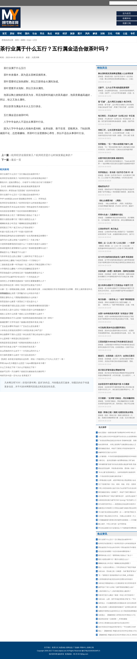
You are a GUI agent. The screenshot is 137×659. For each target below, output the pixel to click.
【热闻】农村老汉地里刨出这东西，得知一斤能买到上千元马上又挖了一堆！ (32, 359)
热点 (50, 33)
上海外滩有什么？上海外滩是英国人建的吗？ (114, 591)
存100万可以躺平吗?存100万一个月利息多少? (19, 277)
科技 (57, 33)
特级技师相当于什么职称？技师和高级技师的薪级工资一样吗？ (27, 318)
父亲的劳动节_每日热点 (108, 229)
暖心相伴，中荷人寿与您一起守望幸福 (112, 524)
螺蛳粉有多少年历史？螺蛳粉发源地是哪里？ (19, 223)
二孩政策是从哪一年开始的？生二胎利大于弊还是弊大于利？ (26, 264)
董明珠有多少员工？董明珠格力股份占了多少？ (20, 215)
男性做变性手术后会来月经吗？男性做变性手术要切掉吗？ (25, 207)
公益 (125, 33)
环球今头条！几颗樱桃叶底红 (110, 215)
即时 (19, 33)
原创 (12, 33)
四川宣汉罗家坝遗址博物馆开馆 (111, 370)
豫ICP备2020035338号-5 (91, 651)
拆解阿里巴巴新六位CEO (107, 452)
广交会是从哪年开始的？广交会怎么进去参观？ (20, 326)
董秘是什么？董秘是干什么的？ (13, 252)
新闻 (23, 40)
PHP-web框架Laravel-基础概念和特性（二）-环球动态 (23, 199)
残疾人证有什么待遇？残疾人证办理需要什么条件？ (22, 314)
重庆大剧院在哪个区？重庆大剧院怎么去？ (18, 219)
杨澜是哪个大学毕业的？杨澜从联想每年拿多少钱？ (22, 322)
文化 (110, 33)
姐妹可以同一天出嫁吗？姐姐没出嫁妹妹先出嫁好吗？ (23, 371)
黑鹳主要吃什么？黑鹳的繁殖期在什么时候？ (19, 297)
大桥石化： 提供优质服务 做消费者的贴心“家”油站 (116, 460)
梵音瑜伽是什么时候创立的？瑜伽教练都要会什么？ (22, 273)
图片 (80, 33)
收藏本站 (127, 18)
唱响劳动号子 (104, 186)
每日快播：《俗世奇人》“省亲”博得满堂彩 (116, 299)
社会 (34, 33)
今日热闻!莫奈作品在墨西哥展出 (112, 327)
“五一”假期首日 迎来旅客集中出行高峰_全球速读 (116, 575)
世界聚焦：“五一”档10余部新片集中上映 (115, 144)
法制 (102, 33)
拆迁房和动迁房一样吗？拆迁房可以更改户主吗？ (21, 285)
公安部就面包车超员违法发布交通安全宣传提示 (115, 579)
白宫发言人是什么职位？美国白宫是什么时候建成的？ (23, 310)
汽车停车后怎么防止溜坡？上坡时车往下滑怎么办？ (22, 256)
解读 (95, 33)
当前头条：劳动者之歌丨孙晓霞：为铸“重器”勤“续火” (117, 571)
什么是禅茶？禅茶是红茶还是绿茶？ (15, 338)
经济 (65, 33)
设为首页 (127, 13)
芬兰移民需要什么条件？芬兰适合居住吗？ (18, 355)
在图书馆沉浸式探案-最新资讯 (111, 158)
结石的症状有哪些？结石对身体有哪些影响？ (19, 211)
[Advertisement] (46, 412)
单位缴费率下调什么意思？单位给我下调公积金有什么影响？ (26, 334)
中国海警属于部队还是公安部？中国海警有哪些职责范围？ (25, 306)
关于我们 (47, 647)
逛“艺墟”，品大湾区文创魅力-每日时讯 (114, 102)
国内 (27, 33)
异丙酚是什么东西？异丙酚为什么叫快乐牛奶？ (20, 293)
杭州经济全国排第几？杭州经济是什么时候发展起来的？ (42, 155)
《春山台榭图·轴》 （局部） (110, 200)
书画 (117, 33)
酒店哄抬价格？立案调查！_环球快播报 (112, 619)
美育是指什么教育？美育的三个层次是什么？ (19, 301)
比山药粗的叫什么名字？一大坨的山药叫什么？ (20, 351)
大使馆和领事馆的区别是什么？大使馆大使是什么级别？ (24, 244)
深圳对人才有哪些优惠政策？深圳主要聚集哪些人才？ (23, 281)
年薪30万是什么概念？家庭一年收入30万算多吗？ (116, 595)
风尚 (87, 33)
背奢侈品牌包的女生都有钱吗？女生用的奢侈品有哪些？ (24, 236)
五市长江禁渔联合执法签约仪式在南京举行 (113, 623)
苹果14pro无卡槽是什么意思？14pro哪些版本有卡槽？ (23, 363)
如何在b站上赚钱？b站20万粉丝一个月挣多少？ (20, 260)
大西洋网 (35, 57)
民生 (42, 33)
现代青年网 (10, 17)
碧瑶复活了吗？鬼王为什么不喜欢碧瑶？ (17, 227)
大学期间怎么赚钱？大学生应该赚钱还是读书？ (20, 269)
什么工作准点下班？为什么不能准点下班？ (18, 367)
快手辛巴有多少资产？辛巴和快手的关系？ (18, 347)
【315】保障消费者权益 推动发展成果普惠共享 (20, 186)
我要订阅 (127, 23)
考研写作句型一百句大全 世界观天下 (15, 375)
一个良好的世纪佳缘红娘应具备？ (110, 476)
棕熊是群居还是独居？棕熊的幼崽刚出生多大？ (20, 343)
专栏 (132, 33)
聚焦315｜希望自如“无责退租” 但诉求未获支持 (20, 190)
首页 (4, 33)
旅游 (72, 33)
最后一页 (16, 159)
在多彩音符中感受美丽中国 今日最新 (113, 384)
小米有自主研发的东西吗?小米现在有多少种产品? (21, 330)
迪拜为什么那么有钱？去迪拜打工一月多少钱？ (20, 240)
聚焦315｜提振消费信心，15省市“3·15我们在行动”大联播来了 (26, 182)
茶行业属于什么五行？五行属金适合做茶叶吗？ (20, 174)
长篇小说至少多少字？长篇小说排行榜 (16, 232)
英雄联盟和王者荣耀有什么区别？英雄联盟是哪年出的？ (24, 248)
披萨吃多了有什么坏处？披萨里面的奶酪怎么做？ (116, 587)
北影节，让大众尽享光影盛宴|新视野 (113, 87)
